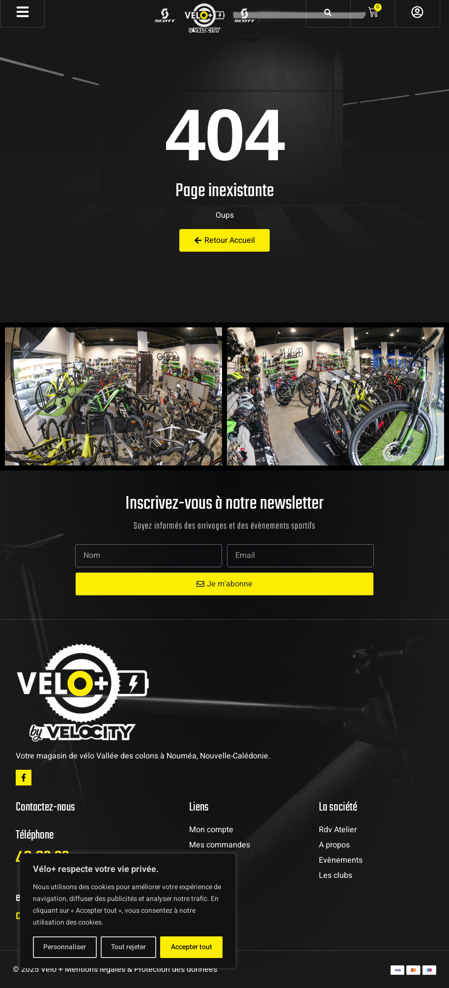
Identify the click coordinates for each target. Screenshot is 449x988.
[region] (128, 910)
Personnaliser (64, 947)
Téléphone (35, 835)
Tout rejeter (128, 947)
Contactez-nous (45, 807)
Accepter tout (191, 947)
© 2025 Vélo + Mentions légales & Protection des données (115, 969)
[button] (15, 397)
